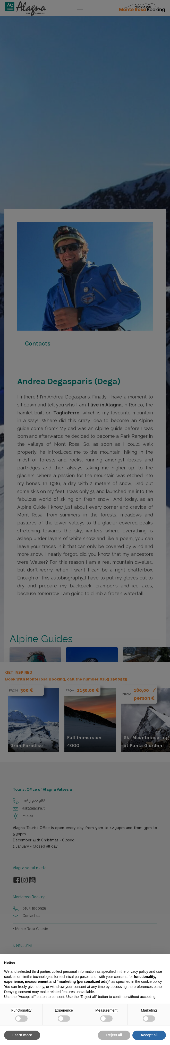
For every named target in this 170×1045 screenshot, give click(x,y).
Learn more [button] (22, 1035)
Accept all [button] (149, 1035)
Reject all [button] (114, 1035)
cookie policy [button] (151, 981)
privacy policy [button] (137, 971)
